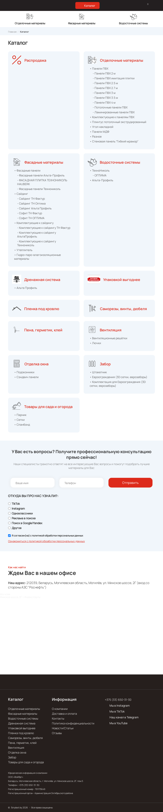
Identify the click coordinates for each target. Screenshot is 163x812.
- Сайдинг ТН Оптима (31, 203)
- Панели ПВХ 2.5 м (105, 83)
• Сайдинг (21, 194)
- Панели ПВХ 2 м (104, 73)
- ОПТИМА (99, 175)
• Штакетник (98, 372)
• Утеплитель (23, 250)
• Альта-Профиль (101, 180)
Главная (12, 31)
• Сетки (19, 420)
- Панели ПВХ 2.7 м (105, 88)
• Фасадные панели (27, 170)
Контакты (58, 718)
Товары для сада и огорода (48, 406)
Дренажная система (42, 279)
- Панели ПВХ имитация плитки (114, 78)
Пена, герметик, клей (43, 330)
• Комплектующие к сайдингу (34, 223)
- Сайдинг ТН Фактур (31, 198)
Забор (105, 363)
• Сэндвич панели (26, 377)
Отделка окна (36, 363)
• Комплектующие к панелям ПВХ (112, 117)
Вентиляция (110, 330)
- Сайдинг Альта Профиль (34, 208)
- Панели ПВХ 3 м (104, 93)
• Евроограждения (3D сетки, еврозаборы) (118, 377)
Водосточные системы (120, 162)
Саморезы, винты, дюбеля (123, 308)
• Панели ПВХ (99, 68)
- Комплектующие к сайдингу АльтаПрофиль (36, 234)
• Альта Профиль (25, 288)
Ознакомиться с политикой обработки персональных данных (46, 541)
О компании (60, 709)
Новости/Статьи (63, 728)
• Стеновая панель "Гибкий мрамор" (114, 141)
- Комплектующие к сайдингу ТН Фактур (43, 228)
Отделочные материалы (121, 60)
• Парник (20, 415)
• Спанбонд (22, 424)
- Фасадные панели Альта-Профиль (40, 175)
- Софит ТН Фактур (29, 213)
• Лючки (95, 343)
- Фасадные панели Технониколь (38, 189)
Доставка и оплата (64, 714)
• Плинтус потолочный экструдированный (118, 122)
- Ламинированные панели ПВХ (114, 112)
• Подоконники (24, 372)
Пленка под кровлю (41, 308)
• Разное (96, 136)
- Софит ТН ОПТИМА (30, 218)
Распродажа (35, 60)
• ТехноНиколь (99, 170)
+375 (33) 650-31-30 (118, 700)
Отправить (130, 482)
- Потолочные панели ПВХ (110, 107)
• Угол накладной (101, 127)
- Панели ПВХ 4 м (104, 102)
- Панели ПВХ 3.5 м (105, 98)
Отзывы (57, 733)
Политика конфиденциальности (73, 723)
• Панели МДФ (99, 132)
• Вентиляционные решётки (108, 338)
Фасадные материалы (43, 162)
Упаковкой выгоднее (121, 279)
